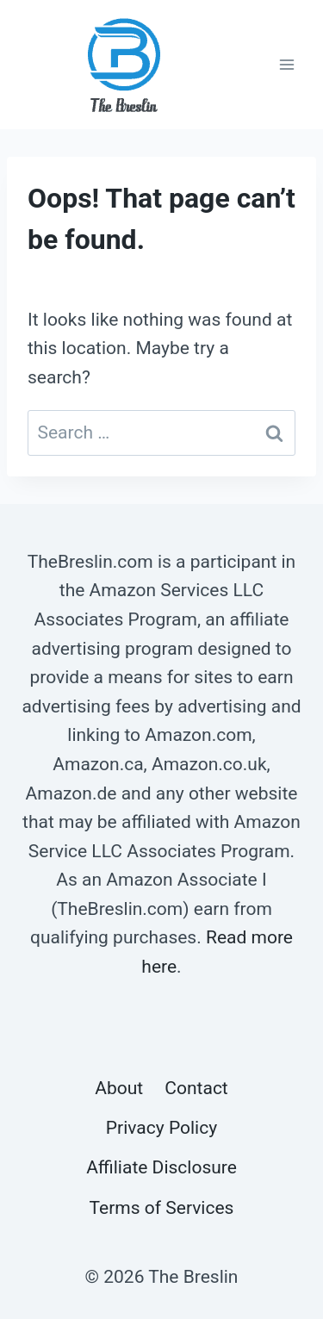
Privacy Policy (161, 1127)
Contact (196, 1088)
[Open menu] (286, 64)
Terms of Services (162, 1208)
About (119, 1088)
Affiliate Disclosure (161, 1167)
